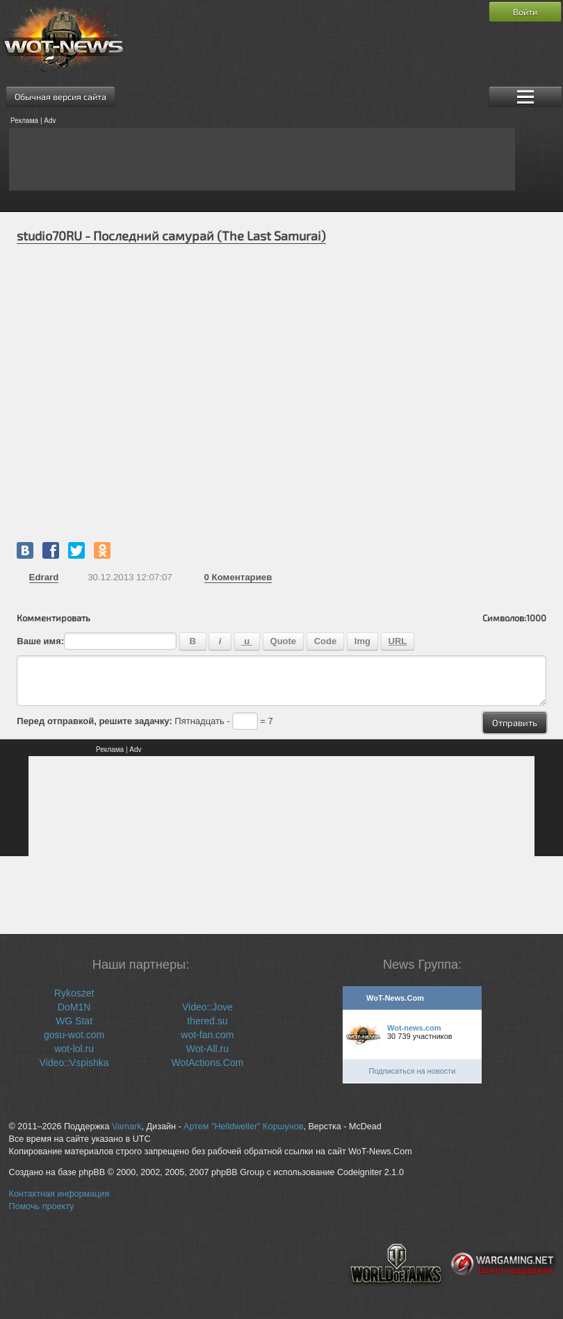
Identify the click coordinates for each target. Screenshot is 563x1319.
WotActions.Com (207, 1062)
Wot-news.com (414, 1028)
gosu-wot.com (74, 1034)
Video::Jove (207, 1007)
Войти (525, 11)
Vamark (126, 1126)
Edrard (44, 577)
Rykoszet (74, 993)
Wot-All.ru (207, 1048)
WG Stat (74, 1020)
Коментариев (238, 577)
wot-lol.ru (74, 1048)
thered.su (207, 1020)
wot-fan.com (207, 1034)
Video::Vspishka (74, 1062)
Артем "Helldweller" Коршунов (243, 1126)
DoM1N (74, 1007)
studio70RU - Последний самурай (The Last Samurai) (171, 235)
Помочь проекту (41, 1206)
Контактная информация (59, 1194)
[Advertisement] (262, 159)
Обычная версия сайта (60, 96)
